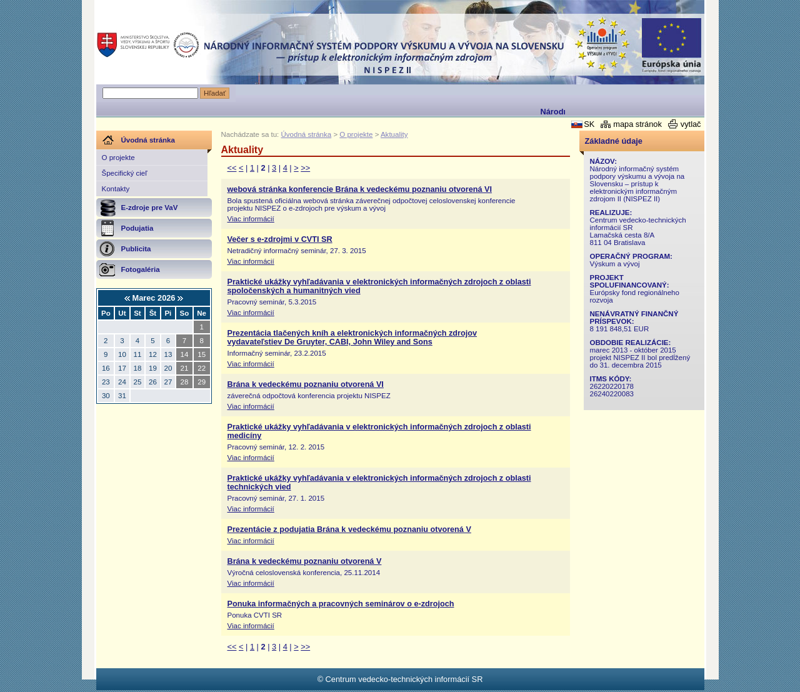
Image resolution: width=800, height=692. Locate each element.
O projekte (118, 157)
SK (589, 124)
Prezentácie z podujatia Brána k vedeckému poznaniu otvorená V (349, 529)
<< (232, 168)
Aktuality (394, 134)
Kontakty (116, 189)
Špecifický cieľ (125, 173)
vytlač (691, 124)
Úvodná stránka (306, 134)
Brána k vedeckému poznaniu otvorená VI (306, 384)
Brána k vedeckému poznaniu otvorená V (305, 561)
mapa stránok (637, 124)
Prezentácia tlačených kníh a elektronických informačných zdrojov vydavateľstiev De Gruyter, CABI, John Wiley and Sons (353, 337)
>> (305, 168)
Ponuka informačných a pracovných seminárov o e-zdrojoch (341, 603)
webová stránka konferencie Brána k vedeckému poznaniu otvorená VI (360, 189)
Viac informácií (251, 219)
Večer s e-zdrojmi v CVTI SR (280, 239)
